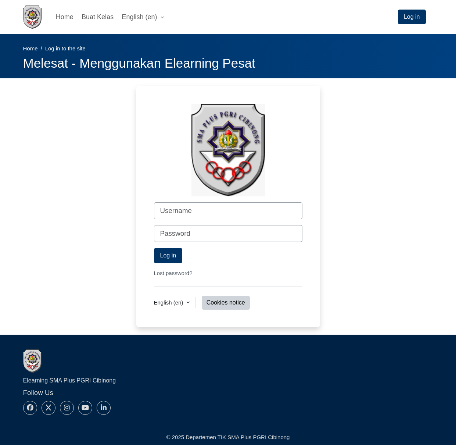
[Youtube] (85, 408)
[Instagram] (67, 408)
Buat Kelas (98, 17)
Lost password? (173, 273)
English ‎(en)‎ (140, 17)
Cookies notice (226, 302)
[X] (48, 408)
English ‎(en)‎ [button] (169, 302)
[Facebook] (30, 408)
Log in (412, 17)
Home (64, 17)
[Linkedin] (104, 408)
